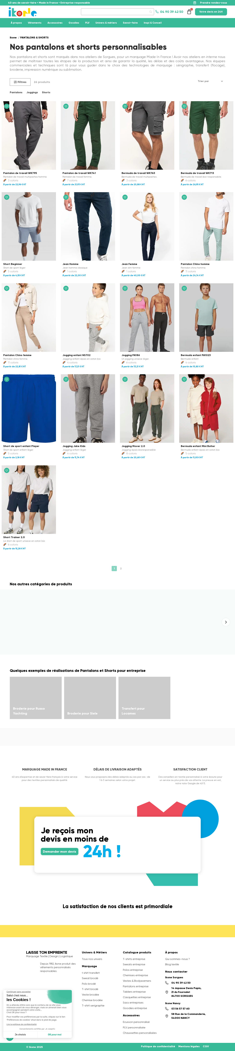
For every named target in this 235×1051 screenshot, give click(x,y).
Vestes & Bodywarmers (137, 980)
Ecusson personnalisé (136, 1022)
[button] (20, 82)
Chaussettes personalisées (140, 1032)
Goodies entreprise (135, 1008)
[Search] (117, 11)
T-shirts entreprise (134, 959)
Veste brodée (90, 994)
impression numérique (41, 69)
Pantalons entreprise (136, 986)
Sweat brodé (90, 978)
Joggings (32, 92)
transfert (202, 65)
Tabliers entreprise (134, 991)
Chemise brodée (92, 1000)
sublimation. (72, 69)
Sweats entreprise (134, 964)
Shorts (46, 92)
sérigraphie (184, 65)
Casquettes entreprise (137, 997)
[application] (227, 1043)
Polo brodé (89, 983)
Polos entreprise (133, 969)
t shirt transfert (91, 972)
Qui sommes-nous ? (177, 959)
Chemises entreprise (135, 975)
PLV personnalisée (134, 1027)
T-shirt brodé (90, 989)
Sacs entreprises (133, 1002)
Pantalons (16, 92)
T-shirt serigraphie (93, 1005)
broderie (16, 69)
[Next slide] (226, 622)
